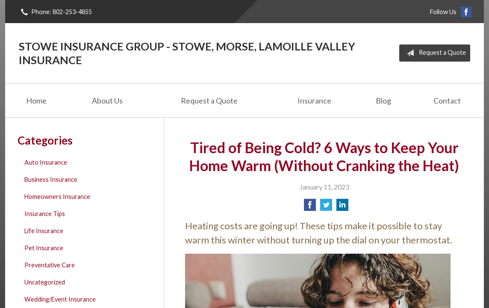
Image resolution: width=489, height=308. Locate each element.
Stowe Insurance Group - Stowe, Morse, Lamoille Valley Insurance (187, 53)
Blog (383, 100)
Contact (447, 100)
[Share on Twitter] (326, 207)
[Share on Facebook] (310, 207)
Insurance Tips (44, 213)
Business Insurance (50, 179)
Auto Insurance (45, 162)
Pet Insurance (43, 248)
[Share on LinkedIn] (342, 207)
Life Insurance (43, 230)
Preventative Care (49, 265)
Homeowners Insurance (57, 196)
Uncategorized (44, 282)
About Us (107, 100)
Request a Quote (434, 53)
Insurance (314, 100)
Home (36, 100)
